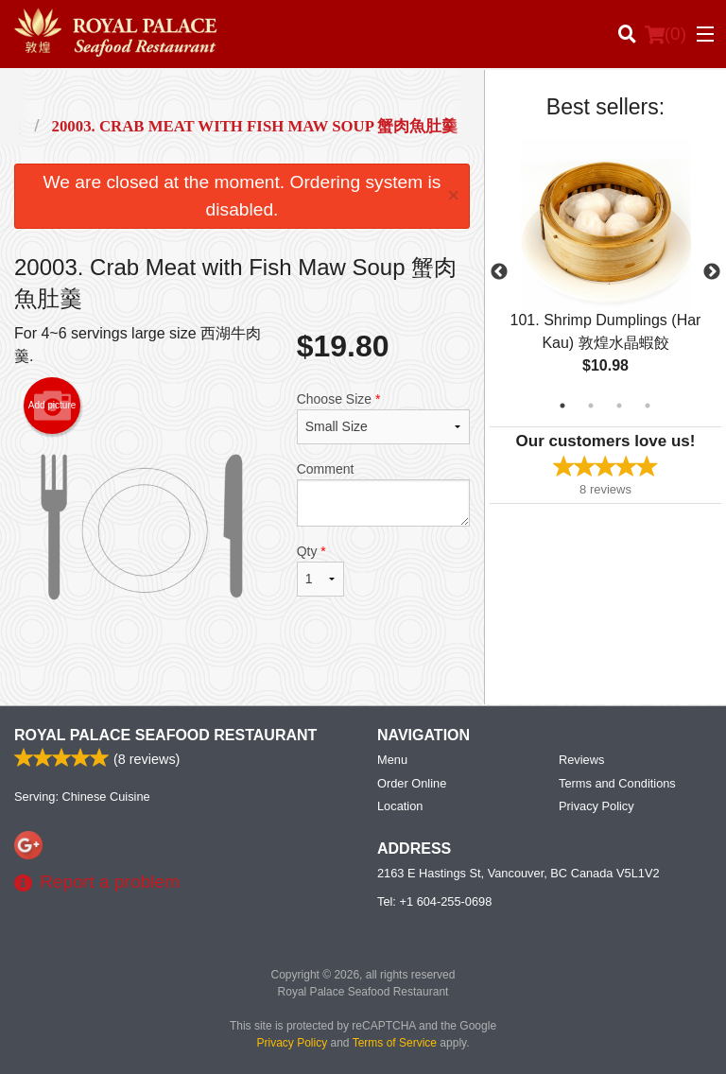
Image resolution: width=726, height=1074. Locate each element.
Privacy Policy (596, 806)
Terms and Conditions (617, 783)
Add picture (52, 405)
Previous (499, 272)
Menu (392, 760)
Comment (383, 494)
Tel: (434, 901)
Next (711, 272)
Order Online (411, 783)
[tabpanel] (605, 272)
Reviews (581, 760)
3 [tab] (619, 405)
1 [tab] (562, 405)
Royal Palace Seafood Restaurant (165, 735)
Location (400, 806)
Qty (320, 570)
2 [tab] (590, 405)
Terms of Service (395, 1042)
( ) (665, 34)
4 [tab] (647, 405)
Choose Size (383, 417)
